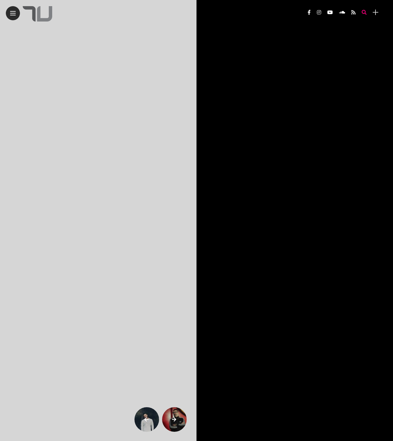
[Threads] (236, 80)
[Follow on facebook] (309, 12)
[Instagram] (212, 80)
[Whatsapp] (260, 80)
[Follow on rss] (353, 12)
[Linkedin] (296, 80)
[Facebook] (272, 80)
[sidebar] (375, 12)
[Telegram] (248, 80)
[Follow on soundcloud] (342, 12)
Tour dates (221, 403)
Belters (219, 32)
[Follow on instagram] (319, 12)
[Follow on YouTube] (330, 12)
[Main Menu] (13, 13)
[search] (364, 12)
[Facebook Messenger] (284, 80)
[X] (224, 80)
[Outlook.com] (308, 80)
